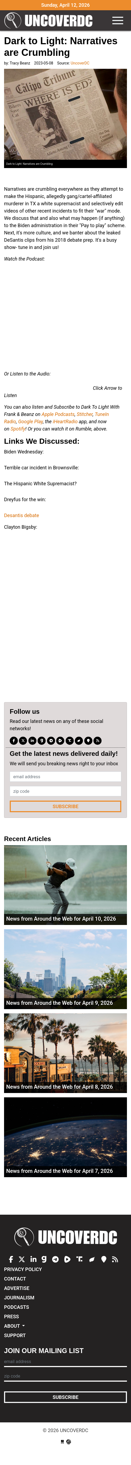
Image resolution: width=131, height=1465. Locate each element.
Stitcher (85, 414)
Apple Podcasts (58, 414)
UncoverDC (50, 20)
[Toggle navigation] (118, 20)
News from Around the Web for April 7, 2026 (59, 1171)
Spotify (18, 429)
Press (11, 1316)
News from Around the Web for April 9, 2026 (59, 1003)
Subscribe (66, 806)
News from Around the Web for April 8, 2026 (59, 1087)
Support (15, 1335)
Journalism (19, 1297)
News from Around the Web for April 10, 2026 (61, 919)
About (12, 1326)
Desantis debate (21, 515)
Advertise (16, 1288)
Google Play (30, 421)
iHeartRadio (65, 421)
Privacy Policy (23, 1269)
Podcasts (16, 1307)
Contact (15, 1279)
